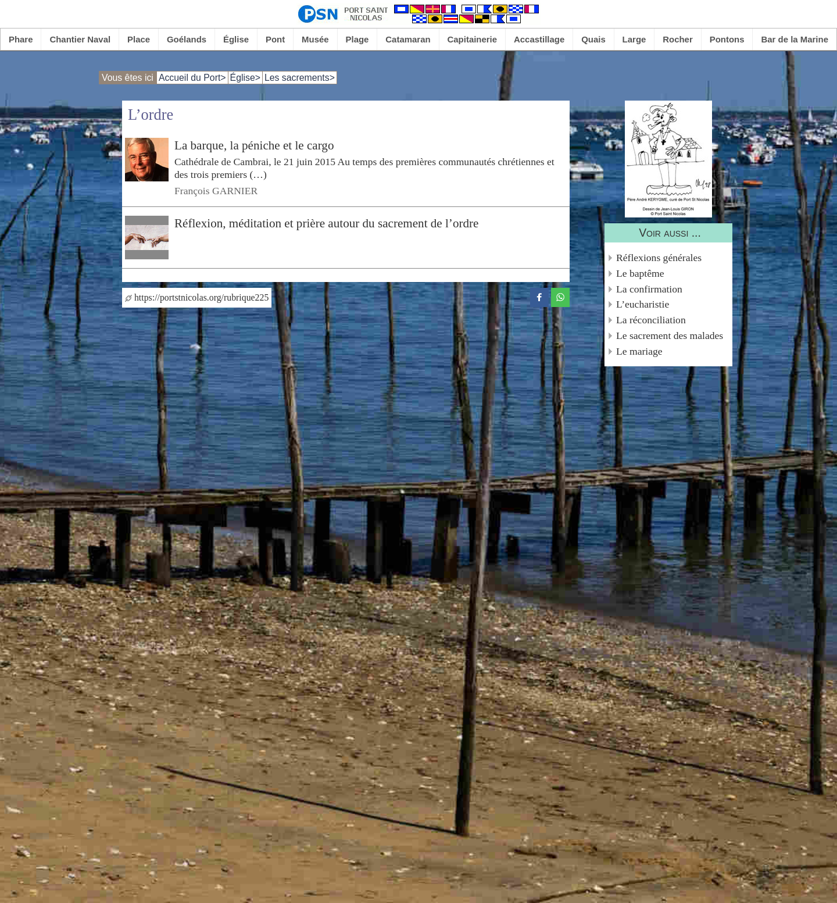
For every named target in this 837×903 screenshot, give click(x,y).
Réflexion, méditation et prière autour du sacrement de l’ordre (326, 223)
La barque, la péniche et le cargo (254, 145)
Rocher (678, 39)
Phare (21, 39)
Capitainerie (473, 39)
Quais (593, 39)
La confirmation (649, 289)
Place (138, 39)
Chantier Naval (79, 39)
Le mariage (639, 351)
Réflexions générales (659, 257)
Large (634, 39)
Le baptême (640, 273)
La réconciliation (651, 320)
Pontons (727, 39)
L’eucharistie (642, 304)
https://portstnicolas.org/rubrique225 (197, 297)
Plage (357, 39)
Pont (275, 39)
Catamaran (407, 39)
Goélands (186, 39)
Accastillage (539, 39)
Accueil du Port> (192, 78)
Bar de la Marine (794, 39)
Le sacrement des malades (669, 335)
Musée (315, 39)
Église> (245, 78)
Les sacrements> (299, 78)
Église (236, 39)
